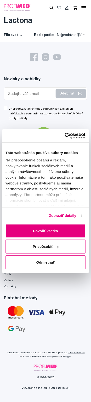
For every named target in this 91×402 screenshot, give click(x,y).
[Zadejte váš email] (31, 94)
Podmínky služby (41, 356)
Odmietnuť (45, 262)
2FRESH (63, 387)
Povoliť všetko (45, 231)
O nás (7, 274)
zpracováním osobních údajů (63, 113)
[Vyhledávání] (51, 8)
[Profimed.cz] (17, 7)
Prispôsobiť (46, 246)
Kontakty (10, 286)
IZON (51, 387)
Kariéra (8, 280)
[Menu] (83, 8)
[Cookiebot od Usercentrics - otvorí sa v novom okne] (65, 136)
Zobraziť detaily (62, 215)
